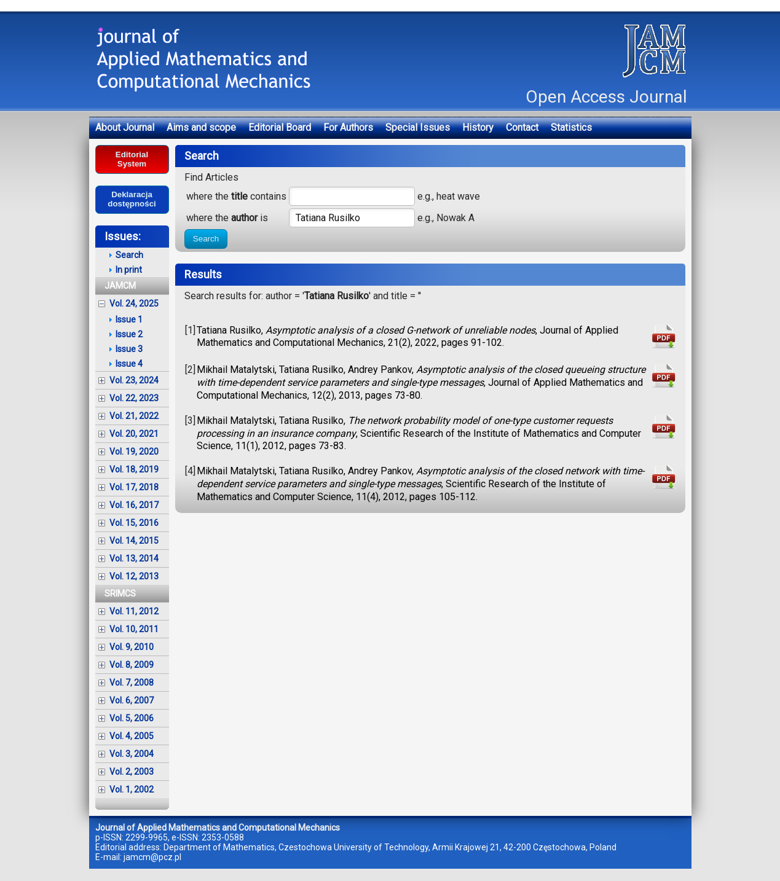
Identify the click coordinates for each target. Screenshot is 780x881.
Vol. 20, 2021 (134, 434)
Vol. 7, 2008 (131, 682)
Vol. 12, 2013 (134, 576)
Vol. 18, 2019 (134, 469)
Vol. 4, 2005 (131, 736)
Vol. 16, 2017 (134, 505)
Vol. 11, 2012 (134, 611)
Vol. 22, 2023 (134, 398)
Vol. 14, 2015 (134, 541)
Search (206, 238)
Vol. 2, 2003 (131, 772)
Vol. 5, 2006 (131, 718)
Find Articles (211, 177)
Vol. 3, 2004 (131, 754)
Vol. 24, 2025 (134, 303)
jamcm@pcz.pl (152, 857)
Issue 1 (129, 319)
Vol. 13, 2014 (134, 558)
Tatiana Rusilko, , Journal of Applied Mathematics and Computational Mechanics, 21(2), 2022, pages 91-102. (407, 336)
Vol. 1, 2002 (131, 789)
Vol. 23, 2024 (134, 380)
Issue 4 (129, 364)
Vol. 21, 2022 (134, 416)
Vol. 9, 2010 (131, 647)
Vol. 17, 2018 (134, 487)
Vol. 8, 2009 (131, 665)
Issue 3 (129, 349)
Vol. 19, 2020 (134, 451)
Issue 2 (129, 334)
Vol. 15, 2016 (134, 523)
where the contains (236, 196)
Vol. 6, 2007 (131, 700)
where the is (227, 218)
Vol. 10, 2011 (134, 629)
